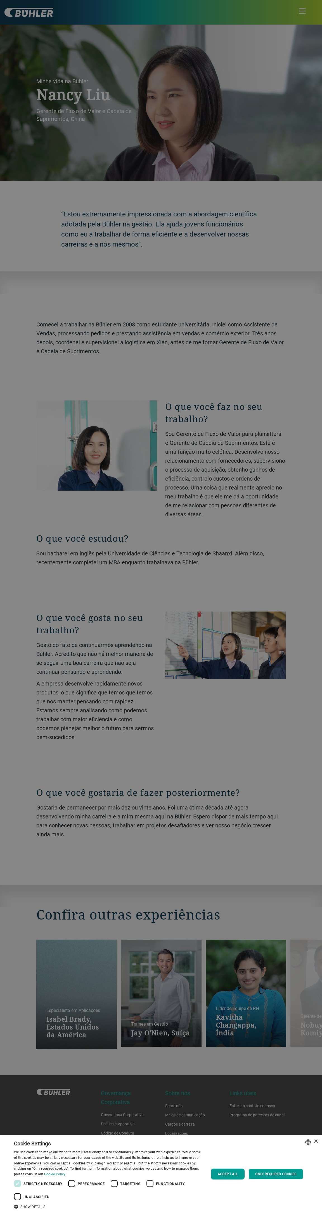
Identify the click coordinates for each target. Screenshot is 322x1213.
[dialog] (161, 1174)
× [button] (316, 1142)
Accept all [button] (228, 1174)
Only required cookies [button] (275, 1174)
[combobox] (308, 1142)
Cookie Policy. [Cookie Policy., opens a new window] (55, 1174)
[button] (108, 1206)
